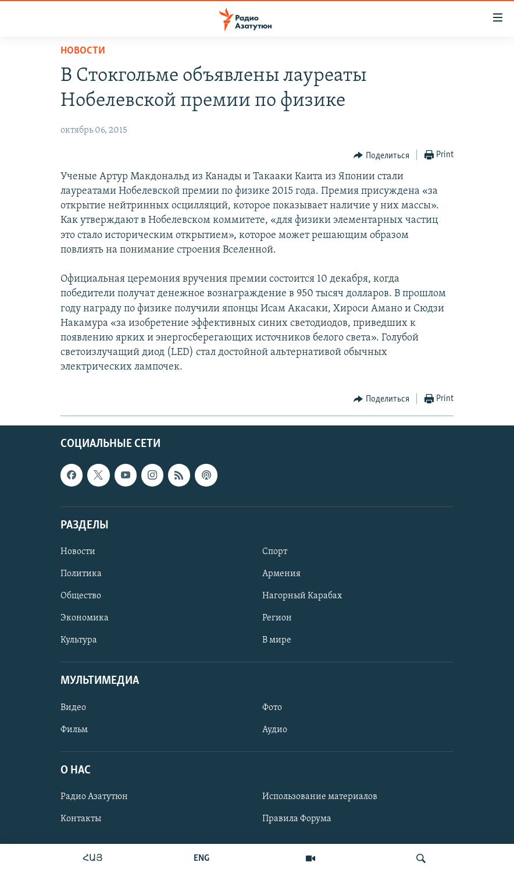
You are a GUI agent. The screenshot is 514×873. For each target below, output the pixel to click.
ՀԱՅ (93, 858)
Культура (78, 640)
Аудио (274, 729)
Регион (277, 618)
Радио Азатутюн (94, 796)
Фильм (74, 729)
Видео (73, 707)
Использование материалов (319, 796)
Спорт (274, 551)
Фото (272, 707)
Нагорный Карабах (302, 596)
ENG (201, 858)
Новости (82, 50)
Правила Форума (296, 819)
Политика (81, 574)
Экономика (84, 618)
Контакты (80, 819)
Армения (281, 574)
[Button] (381, 155)
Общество (80, 596)
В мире (276, 640)
